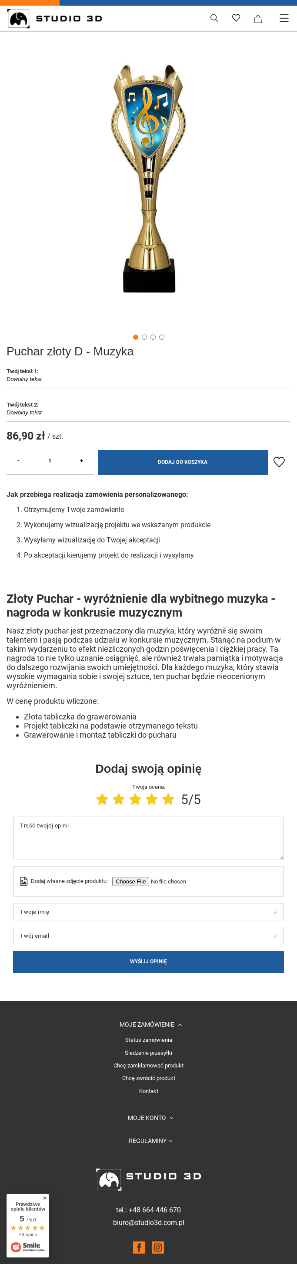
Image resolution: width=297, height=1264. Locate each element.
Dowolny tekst (148, 381)
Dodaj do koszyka (182, 462)
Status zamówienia (148, 1040)
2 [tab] (144, 337)
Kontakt (148, 1091)
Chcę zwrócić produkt (148, 1078)
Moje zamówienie (148, 1024)
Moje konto (147, 1117)
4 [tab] (161, 337)
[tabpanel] (148, 178)
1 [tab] (135, 337)
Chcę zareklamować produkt (148, 1066)
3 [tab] (153, 337)
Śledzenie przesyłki (148, 1053)
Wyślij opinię (148, 962)
